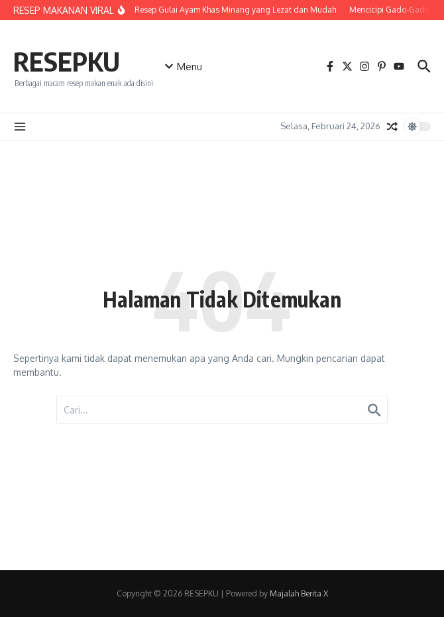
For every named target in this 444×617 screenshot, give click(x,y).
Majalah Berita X (299, 593)
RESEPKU (66, 61)
